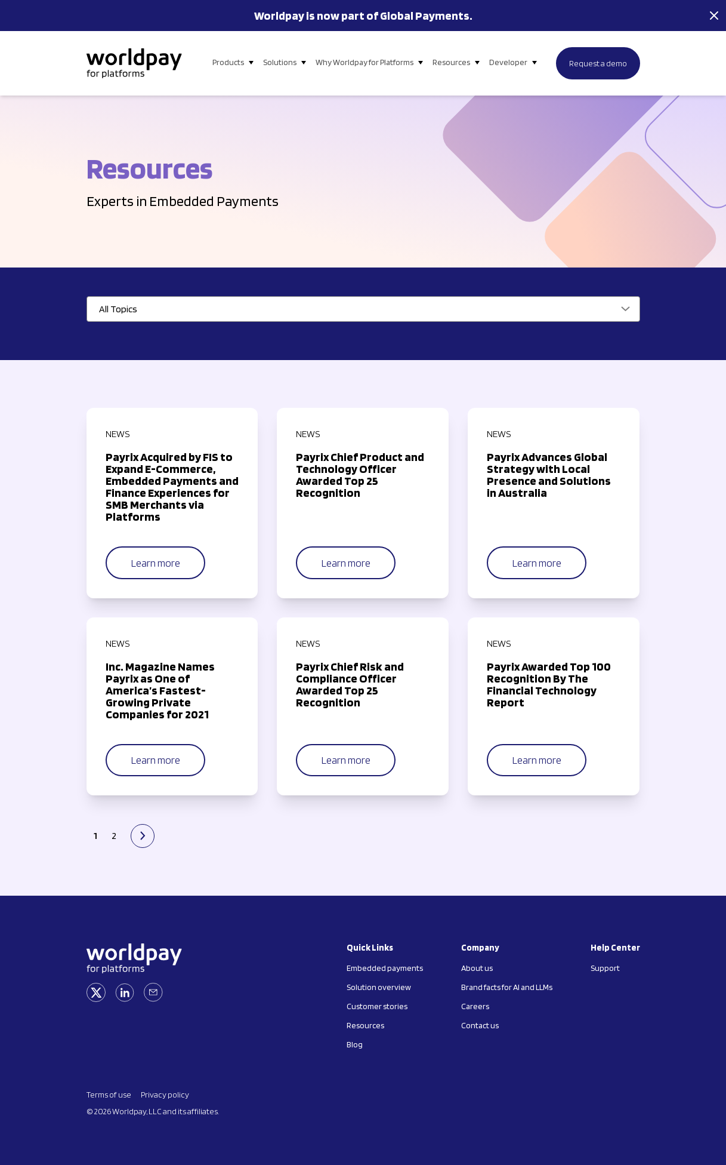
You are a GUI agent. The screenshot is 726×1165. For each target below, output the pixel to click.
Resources (451, 62)
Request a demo (598, 63)
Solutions (279, 62)
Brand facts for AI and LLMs (506, 987)
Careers (475, 1006)
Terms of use (108, 1094)
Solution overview (379, 987)
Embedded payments (385, 968)
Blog (355, 1044)
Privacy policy (165, 1094)
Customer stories (377, 1006)
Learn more (155, 563)
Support (605, 968)
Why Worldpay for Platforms (364, 62)
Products (228, 62)
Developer (508, 62)
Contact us (480, 1025)
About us (477, 968)
